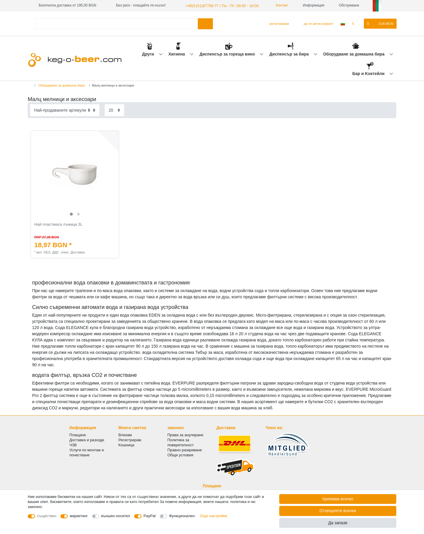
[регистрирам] (276, 23)
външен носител (115, 516)
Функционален (182, 516)
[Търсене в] (205, 23)
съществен (47, 516)
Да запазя (337, 522)
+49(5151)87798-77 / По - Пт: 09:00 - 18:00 (219, 5)
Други (148, 53)
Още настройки (213, 516)
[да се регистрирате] (315, 23)
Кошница (126, 444)
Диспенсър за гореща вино (227, 53)
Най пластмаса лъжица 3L (58, 224)
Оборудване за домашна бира (354, 53)
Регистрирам (129, 439)
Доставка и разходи (86, 439)
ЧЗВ (73, 444)
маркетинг (79, 516)
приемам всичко (337, 498)
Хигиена (177, 53)
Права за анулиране (185, 434)
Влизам (125, 434)
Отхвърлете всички (338, 510)
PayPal (150, 516)
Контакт (276, 5)
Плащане (77, 434)
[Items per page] (114, 109)
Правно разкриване (184, 449)
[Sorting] (64, 109)
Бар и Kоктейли (369, 73)
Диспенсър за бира (289, 53)
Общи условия (180, 454)
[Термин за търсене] (116, 23)
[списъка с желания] (356, 23)
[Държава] (342, 23)
